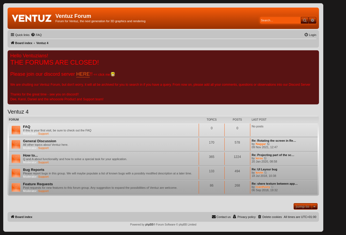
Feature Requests (38, 184)
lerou (259, 158)
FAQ (26, 127)
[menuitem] (36, 35)
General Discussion (39, 141)
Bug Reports (33, 170)
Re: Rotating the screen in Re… (274, 140)
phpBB (149, 224)
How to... (30, 155)
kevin (259, 172)
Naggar (261, 143)
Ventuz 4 (18, 112)
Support (43, 133)
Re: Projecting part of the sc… (273, 155)
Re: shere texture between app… (275, 183)
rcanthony (263, 186)
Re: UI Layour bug (264, 169)
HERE (83, 74)
